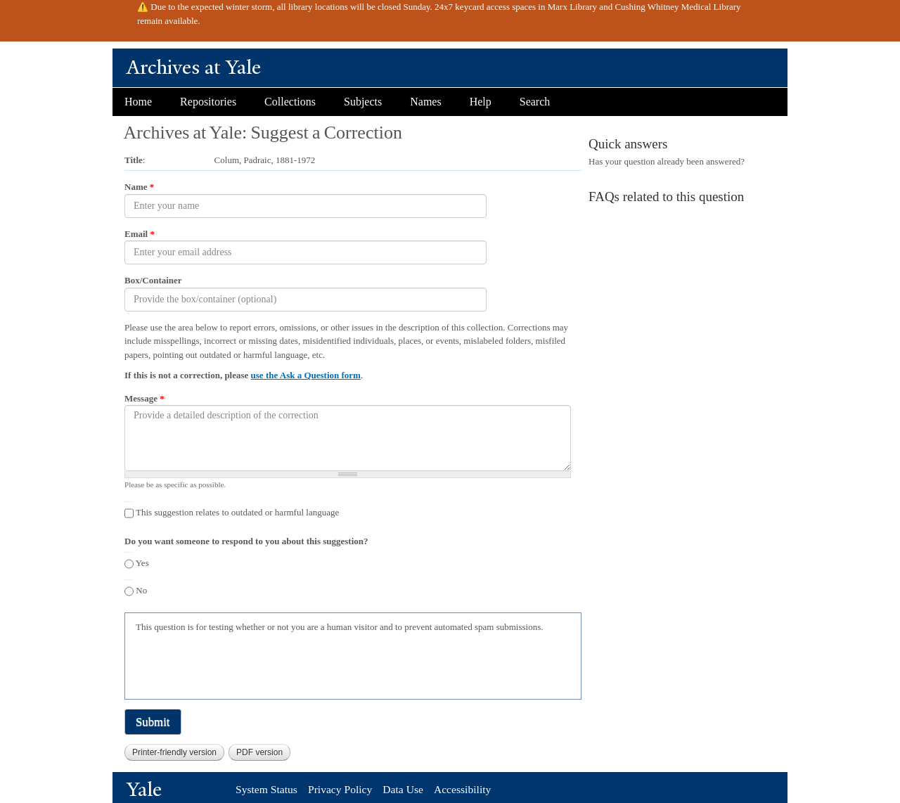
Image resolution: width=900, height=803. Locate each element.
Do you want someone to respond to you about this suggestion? (246, 541)
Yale (144, 789)
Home (138, 102)
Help (480, 102)
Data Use (402, 789)
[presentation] (242, 664)
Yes (142, 563)
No (141, 590)
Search (535, 102)
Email (139, 234)
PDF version (259, 752)
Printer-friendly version (174, 752)
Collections (290, 102)
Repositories (208, 102)
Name (139, 186)
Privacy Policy (340, 789)
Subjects (363, 102)
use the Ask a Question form (306, 375)
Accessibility (462, 789)
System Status (266, 789)
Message (144, 398)
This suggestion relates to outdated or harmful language (237, 512)
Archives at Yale (194, 67)
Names (425, 102)
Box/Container (153, 280)
